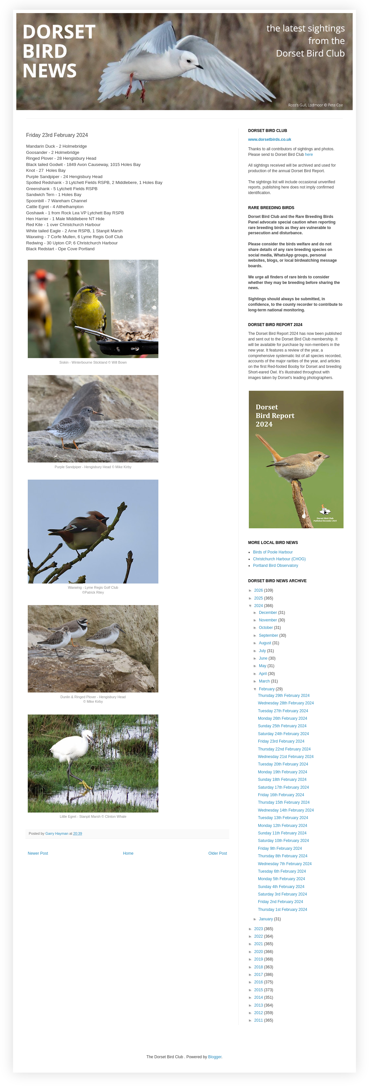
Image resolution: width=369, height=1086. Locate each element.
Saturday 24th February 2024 (283, 734)
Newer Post (38, 853)
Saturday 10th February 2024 (283, 840)
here (309, 154)
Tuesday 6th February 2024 (282, 871)
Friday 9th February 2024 (280, 848)
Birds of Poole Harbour (273, 552)
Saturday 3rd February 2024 (282, 894)
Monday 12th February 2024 (282, 825)
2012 (259, 1013)
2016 (259, 982)
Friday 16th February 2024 (281, 795)
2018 (259, 967)
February (267, 689)
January (266, 919)
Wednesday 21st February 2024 (286, 756)
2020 (259, 951)
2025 (259, 598)
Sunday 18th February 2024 (282, 779)
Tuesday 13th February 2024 (283, 817)
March (265, 681)
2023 (259, 929)
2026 (259, 590)
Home (128, 853)
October (266, 627)
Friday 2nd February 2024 (280, 901)
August (265, 643)
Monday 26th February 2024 (282, 718)
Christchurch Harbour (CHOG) (279, 559)
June (263, 658)
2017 (259, 974)
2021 (259, 944)
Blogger (214, 1057)
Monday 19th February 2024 (282, 772)
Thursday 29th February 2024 (284, 695)
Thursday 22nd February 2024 (284, 749)
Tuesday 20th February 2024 (283, 764)
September (269, 635)
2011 (259, 1020)
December (268, 612)
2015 (259, 990)
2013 (259, 1005)
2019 (259, 959)
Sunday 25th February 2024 (282, 726)
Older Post (217, 853)
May (263, 666)
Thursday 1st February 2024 (282, 909)
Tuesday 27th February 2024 (283, 711)
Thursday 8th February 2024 (282, 856)
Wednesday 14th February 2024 (286, 810)
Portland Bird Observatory (275, 565)
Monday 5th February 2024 (281, 879)
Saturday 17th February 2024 (283, 787)
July (263, 651)
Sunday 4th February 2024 (281, 886)
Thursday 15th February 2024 (284, 802)
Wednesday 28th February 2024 (286, 703)
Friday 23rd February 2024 (281, 741)
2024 (259, 605)
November (268, 620)
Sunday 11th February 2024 (282, 833)
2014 (259, 997)
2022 (259, 936)
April (263, 673)
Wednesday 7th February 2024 (285, 864)
